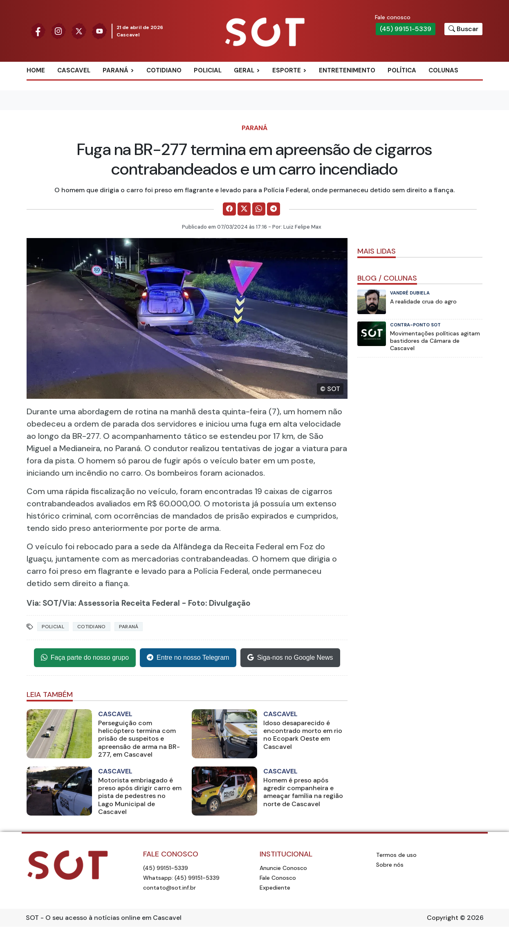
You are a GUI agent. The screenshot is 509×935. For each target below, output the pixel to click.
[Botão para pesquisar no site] (463, 29)
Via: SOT (42, 603)
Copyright (442, 917)
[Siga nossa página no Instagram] (58, 30)
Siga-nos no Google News (290, 658)
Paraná (115, 70)
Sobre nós (390, 864)
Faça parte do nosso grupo (85, 658)
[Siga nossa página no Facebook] (38, 30)
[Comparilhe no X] (244, 209)
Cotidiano (164, 70)
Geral (244, 70)
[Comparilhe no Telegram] (273, 209)
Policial (208, 70)
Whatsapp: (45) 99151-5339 (181, 877)
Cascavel (73, 70)
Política (402, 70)
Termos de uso (396, 855)
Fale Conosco (278, 877)
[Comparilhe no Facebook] (229, 209)
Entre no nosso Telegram (188, 658)
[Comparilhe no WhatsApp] (258, 209)
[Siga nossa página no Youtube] (99, 30)
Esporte (286, 70)
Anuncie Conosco (283, 868)
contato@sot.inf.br (169, 887)
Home (36, 70)
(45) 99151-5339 (405, 29)
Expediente (275, 887)
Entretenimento (347, 70)
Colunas (443, 70)
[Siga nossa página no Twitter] (79, 30)
